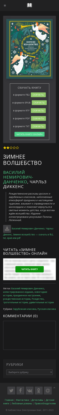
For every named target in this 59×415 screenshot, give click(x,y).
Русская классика (46, 308)
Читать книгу (29, 269)
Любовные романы (22, 403)
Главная (9, 399)
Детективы (37, 399)
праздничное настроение (26, 295)
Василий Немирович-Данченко (18, 177)
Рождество (38, 298)
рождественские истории (16, 298)
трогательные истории (15, 302)
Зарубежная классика (24, 308)
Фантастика (22, 399)
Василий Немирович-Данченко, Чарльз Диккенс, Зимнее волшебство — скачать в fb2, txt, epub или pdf (28, 233)
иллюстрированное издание (18, 291)
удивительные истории (41, 302)
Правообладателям (45, 403)
